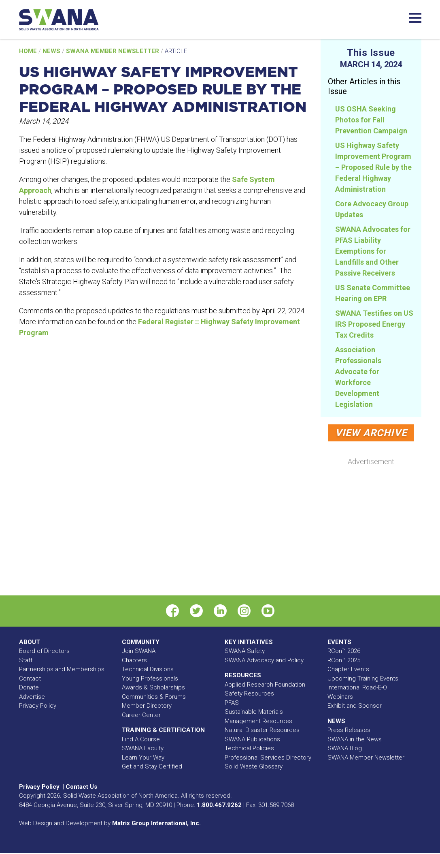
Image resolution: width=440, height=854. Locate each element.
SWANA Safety (245, 651)
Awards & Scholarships (153, 687)
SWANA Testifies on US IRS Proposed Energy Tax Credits (374, 324)
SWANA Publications (252, 739)
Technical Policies (249, 748)
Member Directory (147, 705)
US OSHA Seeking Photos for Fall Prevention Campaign (371, 120)
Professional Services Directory (268, 757)
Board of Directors (44, 651)
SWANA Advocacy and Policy (264, 660)
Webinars (340, 696)
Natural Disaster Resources (262, 730)
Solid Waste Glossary (254, 766)
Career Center (141, 715)
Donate (29, 687)
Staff (25, 660)
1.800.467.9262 (219, 805)
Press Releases (348, 730)
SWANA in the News (354, 739)
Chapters (134, 660)
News (52, 51)
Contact (30, 678)
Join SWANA (138, 651)
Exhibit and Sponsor (354, 705)
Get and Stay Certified (152, 766)
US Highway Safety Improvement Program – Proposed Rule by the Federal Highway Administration (373, 167)
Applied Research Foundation (265, 684)
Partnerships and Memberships (61, 669)
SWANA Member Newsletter (113, 51)
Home (28, 51)
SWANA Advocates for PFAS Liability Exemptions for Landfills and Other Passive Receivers (372, 251)
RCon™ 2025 (343, 660)
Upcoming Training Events (362, 678)
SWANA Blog (344, 748)
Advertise (32, 696)
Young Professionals (150, 678)
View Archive (371, 433)
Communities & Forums (154, 696)
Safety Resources (249, 693)
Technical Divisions (148, 669)
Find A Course (141, 739)
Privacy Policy (37, 705)
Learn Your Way (143, 757)
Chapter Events (348, 669)
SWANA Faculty (143, 748)
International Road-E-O (357, 687)
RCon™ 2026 (343, 651)
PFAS (232, 702)
